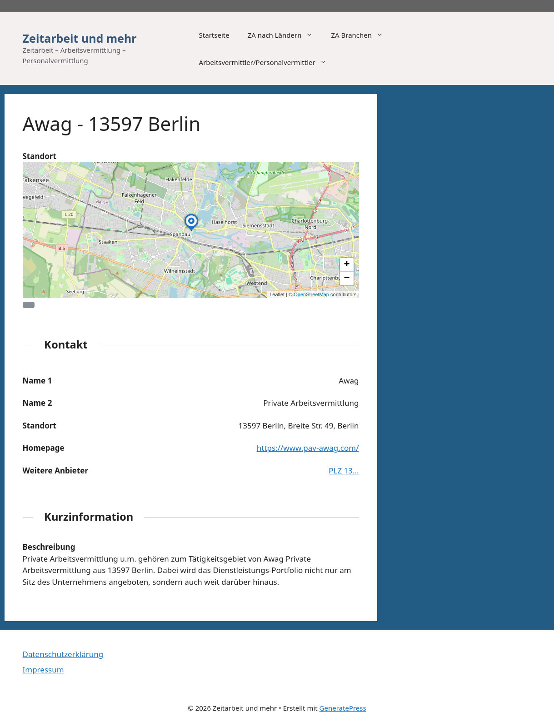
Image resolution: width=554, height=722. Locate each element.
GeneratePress (342, 707)
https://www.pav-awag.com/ (308, 448)
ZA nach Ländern (285, 35)
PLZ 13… (344, 470)
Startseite (214, 35)
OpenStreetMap (311, 294)
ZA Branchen (361, 35)
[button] (191, 230)
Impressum (43, 669)
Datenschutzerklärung (63, 654)
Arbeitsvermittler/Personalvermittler (267, 62)
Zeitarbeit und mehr (80, 38)
